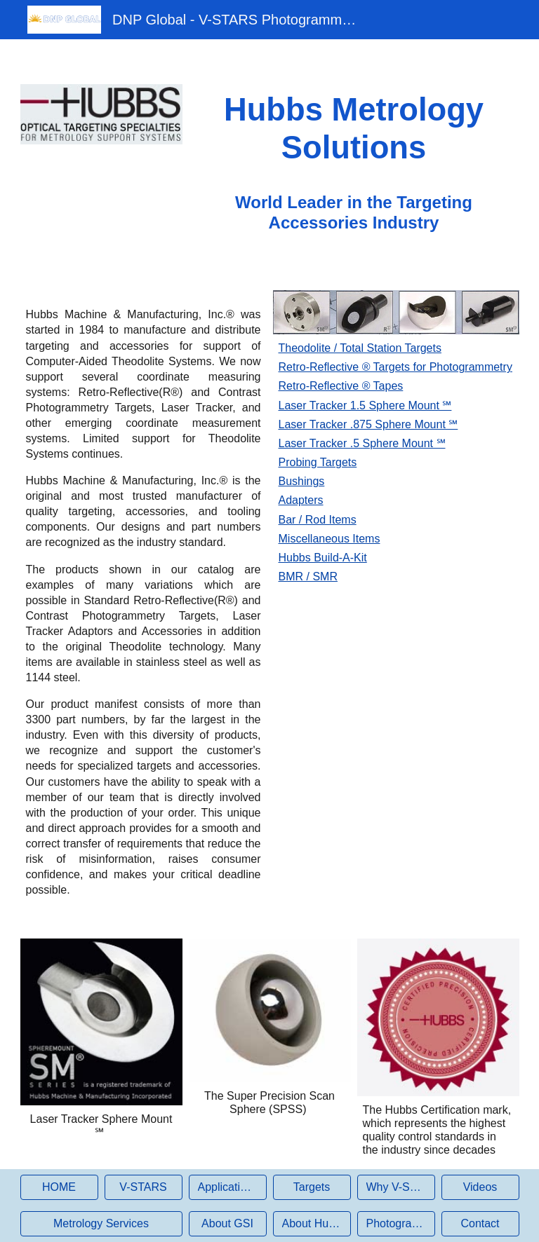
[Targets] (312, 1187)
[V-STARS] (143, 1187)
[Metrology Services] (101, 1223)
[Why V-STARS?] (396, 1187)
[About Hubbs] (312, 1223)
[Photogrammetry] (396, 1223)
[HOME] (59, 1187)
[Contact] (480, 1223)
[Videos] (480, 1187)
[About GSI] (227, 1223)
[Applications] (227, 1187)
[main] (354, 129)
